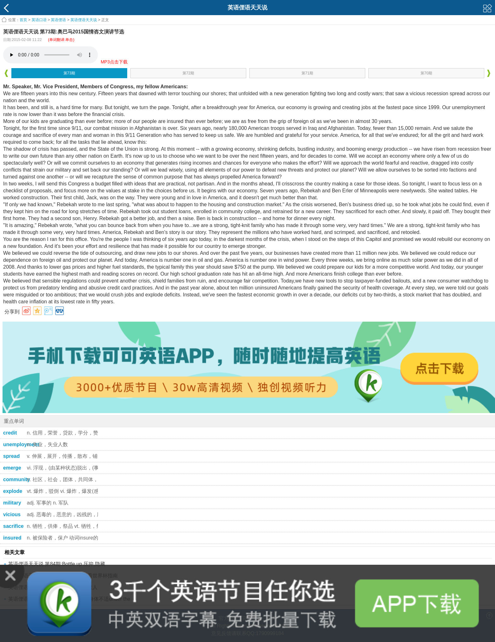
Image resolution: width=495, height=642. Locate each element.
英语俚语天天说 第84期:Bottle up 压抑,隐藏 (56, 564)
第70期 (426, 73)
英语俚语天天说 (84, 20)
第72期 (188, 73)
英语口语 (39, 20)
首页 (23, 20)
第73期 (69, 73)
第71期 (307, 73)
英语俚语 (58, 20)
